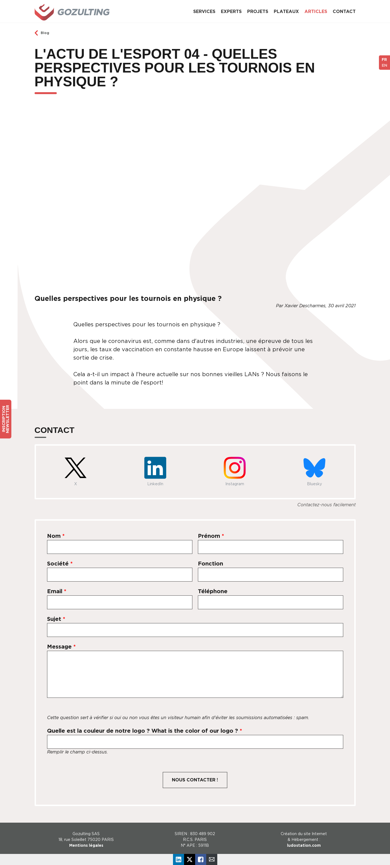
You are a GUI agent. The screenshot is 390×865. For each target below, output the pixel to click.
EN (384, 65)
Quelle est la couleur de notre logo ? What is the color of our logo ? (144, 730)
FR (384, 59)
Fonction (210, 563)
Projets (257, 11)
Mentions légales (86, 845)
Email (56, 591)
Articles (315, 11)
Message (61, 646)
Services (204, 11)
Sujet (56, 619)
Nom (56, 536)
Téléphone (213, 591)
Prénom (211, 536)
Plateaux (286, 11)
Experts (231, 11)
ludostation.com (304, 845)
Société (60, 563)
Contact (344, 11)
